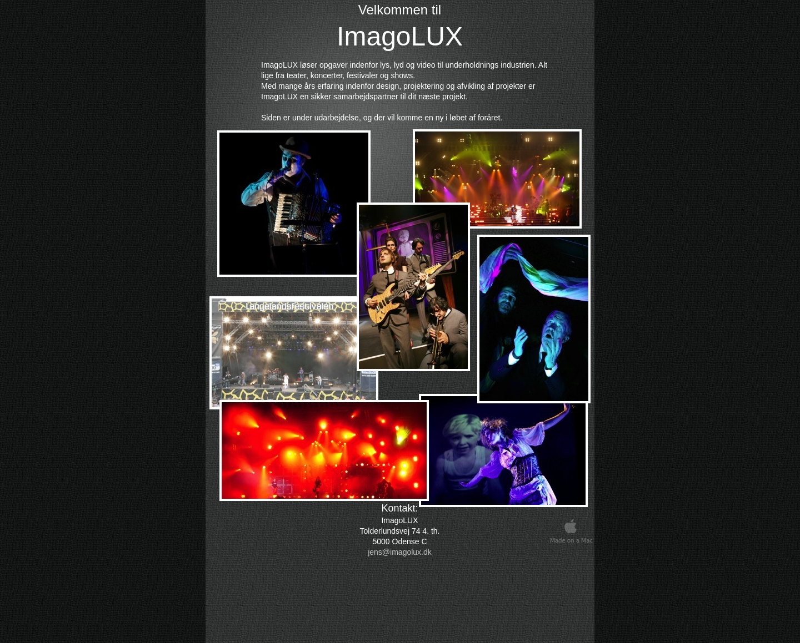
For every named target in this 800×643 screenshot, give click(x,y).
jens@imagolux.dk (400, 552)
